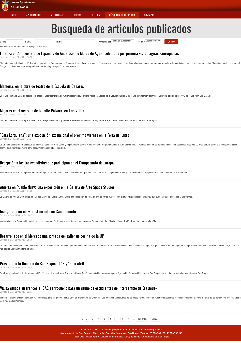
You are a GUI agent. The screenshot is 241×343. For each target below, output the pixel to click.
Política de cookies (102, 329)
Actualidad (57, 15)
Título (59, 42)
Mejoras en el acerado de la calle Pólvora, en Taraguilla (42, 110)
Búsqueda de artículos (122, 15)
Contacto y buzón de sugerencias (145, 329)
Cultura (95, 15)
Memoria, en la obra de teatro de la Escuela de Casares (42, 86)
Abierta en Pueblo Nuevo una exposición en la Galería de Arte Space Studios (57, 187)
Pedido (141, 42)
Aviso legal (86, 329)
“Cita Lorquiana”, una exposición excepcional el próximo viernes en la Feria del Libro (64, 135)
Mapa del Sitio (120, 329)
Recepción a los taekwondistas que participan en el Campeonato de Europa (57, 162)
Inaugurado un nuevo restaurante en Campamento (38, 211)
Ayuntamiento (33, 15)
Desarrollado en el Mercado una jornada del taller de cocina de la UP (52, 236)
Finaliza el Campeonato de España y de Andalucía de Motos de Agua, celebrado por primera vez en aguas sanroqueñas (89, 53)
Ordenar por (105, 42)
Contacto (149, 15)
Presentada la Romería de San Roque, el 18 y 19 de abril (42, 263)
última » (155, 319)
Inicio (14, 15)
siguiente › (142, 319)
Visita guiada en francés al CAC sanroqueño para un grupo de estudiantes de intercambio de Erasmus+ (78, 288)
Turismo (76, 15)
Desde (3, 42)
